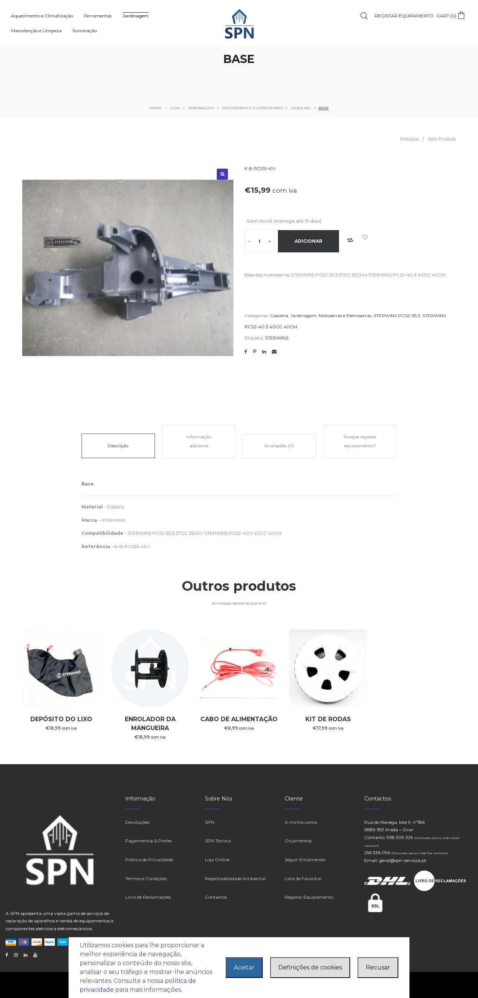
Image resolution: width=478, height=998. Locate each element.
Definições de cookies (310, 967)
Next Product (442, 139)
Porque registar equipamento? (359, 441)
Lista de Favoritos (303, 878)
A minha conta (301, 822)
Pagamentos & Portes (148, 840)
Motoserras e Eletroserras (345, 315)
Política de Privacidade (149, 859)
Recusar (378, 967)
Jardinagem (303, 315)
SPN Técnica (218, 840)
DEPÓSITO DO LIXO (61, 719)
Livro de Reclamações (148, 897)
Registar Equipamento (309, 897)
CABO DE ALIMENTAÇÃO (239, 719)
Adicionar (308, 241)
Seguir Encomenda (305, 859)
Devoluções (137, 822)
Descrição (118, 445)
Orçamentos (298, 840)
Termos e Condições (146, 878)
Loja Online (217, 859)
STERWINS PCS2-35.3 (397, 315)
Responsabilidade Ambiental (235, 878)
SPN (209, 822)
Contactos (216, 897)
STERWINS (276, 338)
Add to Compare (350, 240)
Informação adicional (198, 441)
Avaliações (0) (279, 445)
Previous (409, 139)
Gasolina (279, 315)
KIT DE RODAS (328, 719)
